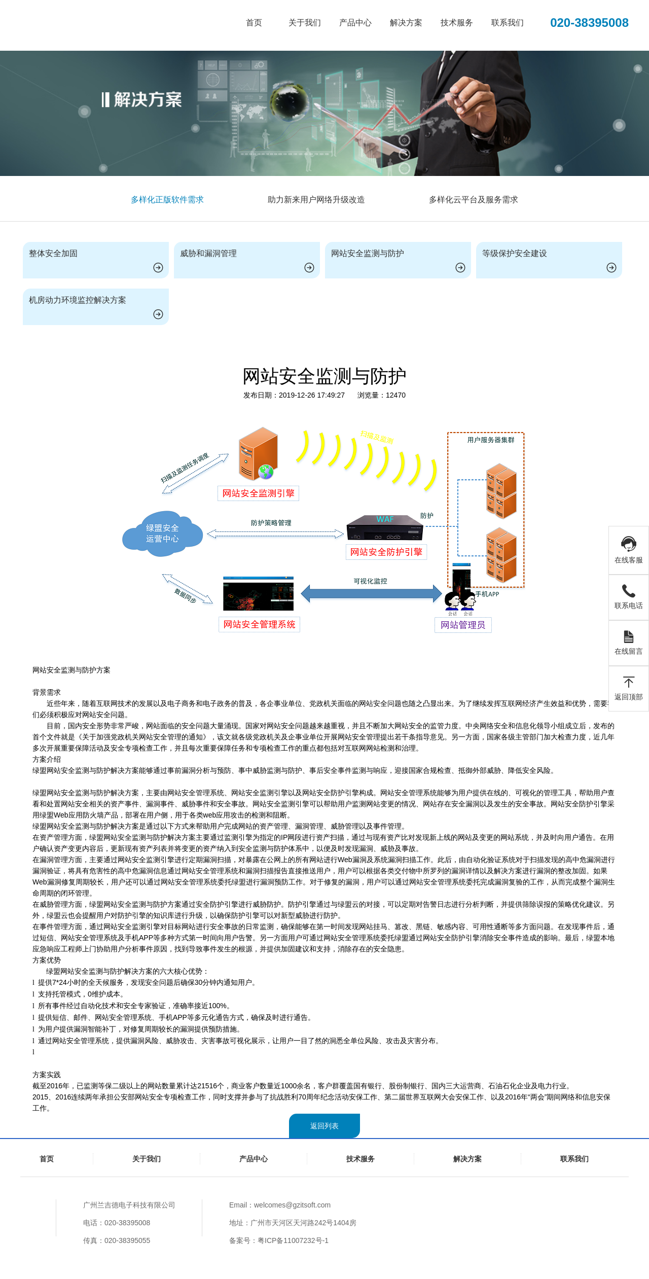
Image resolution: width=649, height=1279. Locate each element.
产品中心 (355, 22)
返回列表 (324, 1126)
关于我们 (305, 22)
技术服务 (457, 22)
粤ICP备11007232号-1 (293, 1240)
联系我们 (507, 22)
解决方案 (406, 22)
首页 (254, 22)
